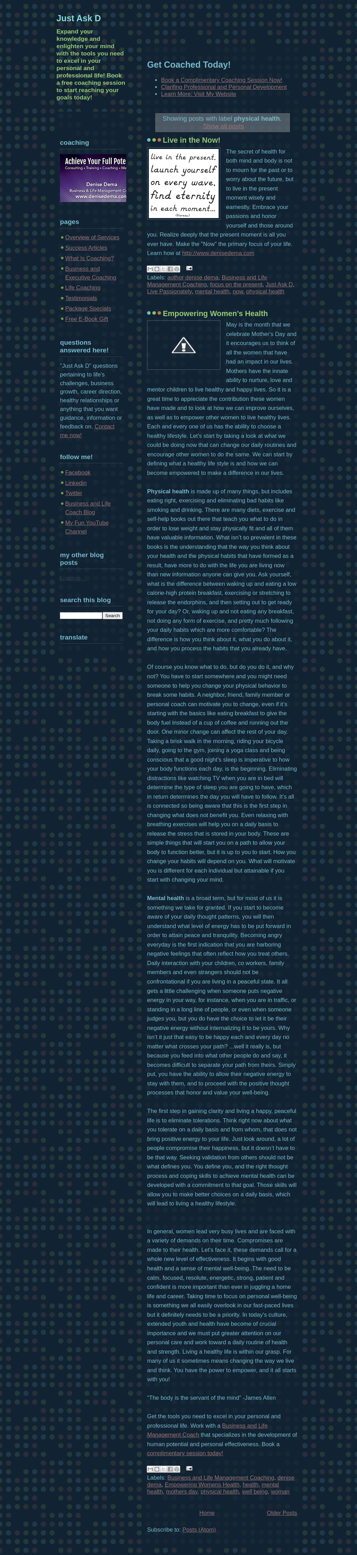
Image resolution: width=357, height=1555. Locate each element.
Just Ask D (279, 284)
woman (280, 1491)
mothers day (181, 1491)
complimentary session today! (185, 1453)
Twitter (73, 493)
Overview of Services (92, 237)
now (238, 291)
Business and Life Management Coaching (220, 1477)
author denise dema (192, 277)
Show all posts (223, 126)
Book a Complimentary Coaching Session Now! (221, 80)
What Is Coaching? (89, 258)
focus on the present (236, 284)
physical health (265, 291)
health (250, 1484)
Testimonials (81, 298)
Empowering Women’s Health (215, 313)
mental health (212, 291)
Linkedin (76, 483)
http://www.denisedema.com (218, 253)
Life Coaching (82, 287)
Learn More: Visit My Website (198, 94)
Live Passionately (169, 291)
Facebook (78, 472)
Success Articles (86, 248)
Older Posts (282, 1513)
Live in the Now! (191, 140)
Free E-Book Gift (86, 319)
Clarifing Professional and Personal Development (224, 87)
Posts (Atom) (199, 1529)
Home (207, 1513)
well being (255, 1491)
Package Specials (88, 308)
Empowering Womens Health (202, 1484)
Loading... (72, 578)
